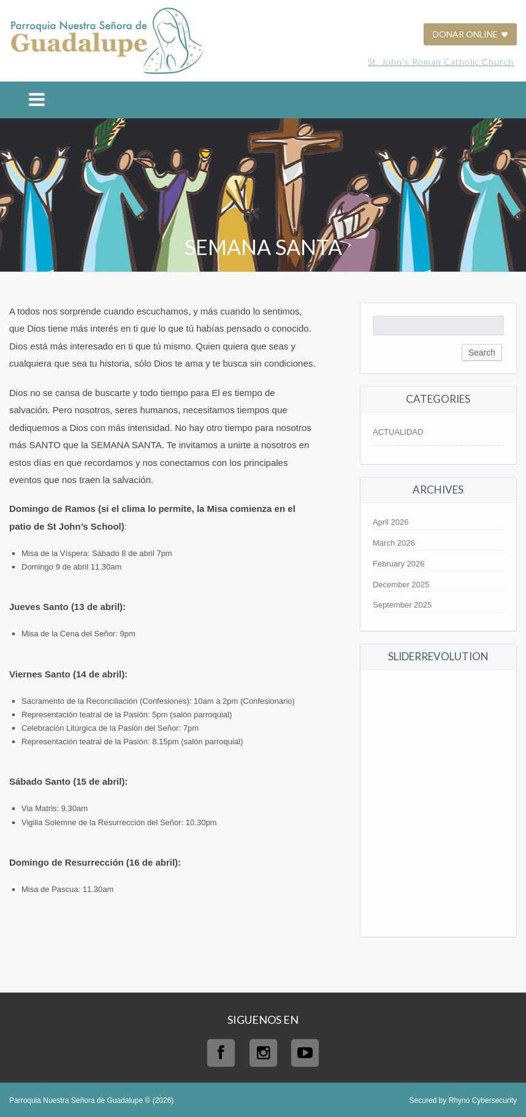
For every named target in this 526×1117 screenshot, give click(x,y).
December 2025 (401, 584)
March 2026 (394, 542)
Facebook (221, 1053)
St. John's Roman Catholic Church (441, 61)
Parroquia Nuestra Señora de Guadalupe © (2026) (91, 1100)
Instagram (263, 1053)
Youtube (305, 1053)
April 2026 (391, 522)
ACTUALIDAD (398, 432)
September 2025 (402, 604)
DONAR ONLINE (470, 34)
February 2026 (399, 563)
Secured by (463, 1100)
